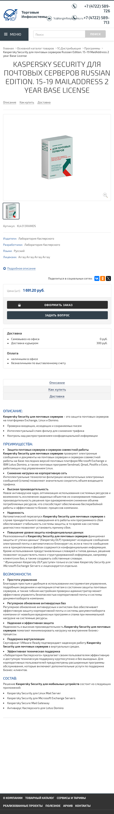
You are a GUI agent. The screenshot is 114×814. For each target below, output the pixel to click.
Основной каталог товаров (35, 48)
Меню (15, 34)
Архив (68, 805)
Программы (92, 48)
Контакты (83, 805)
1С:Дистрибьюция (69, 48)
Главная (8, 48)
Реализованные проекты (23, 805)
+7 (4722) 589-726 (97, 8)
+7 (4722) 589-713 (96, 20)
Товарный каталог (39, 798)
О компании (13, 798)
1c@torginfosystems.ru (68, 18)
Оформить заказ (58, 305)
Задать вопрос (57, 315)
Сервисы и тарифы (71, 798)
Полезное (53, 805)
